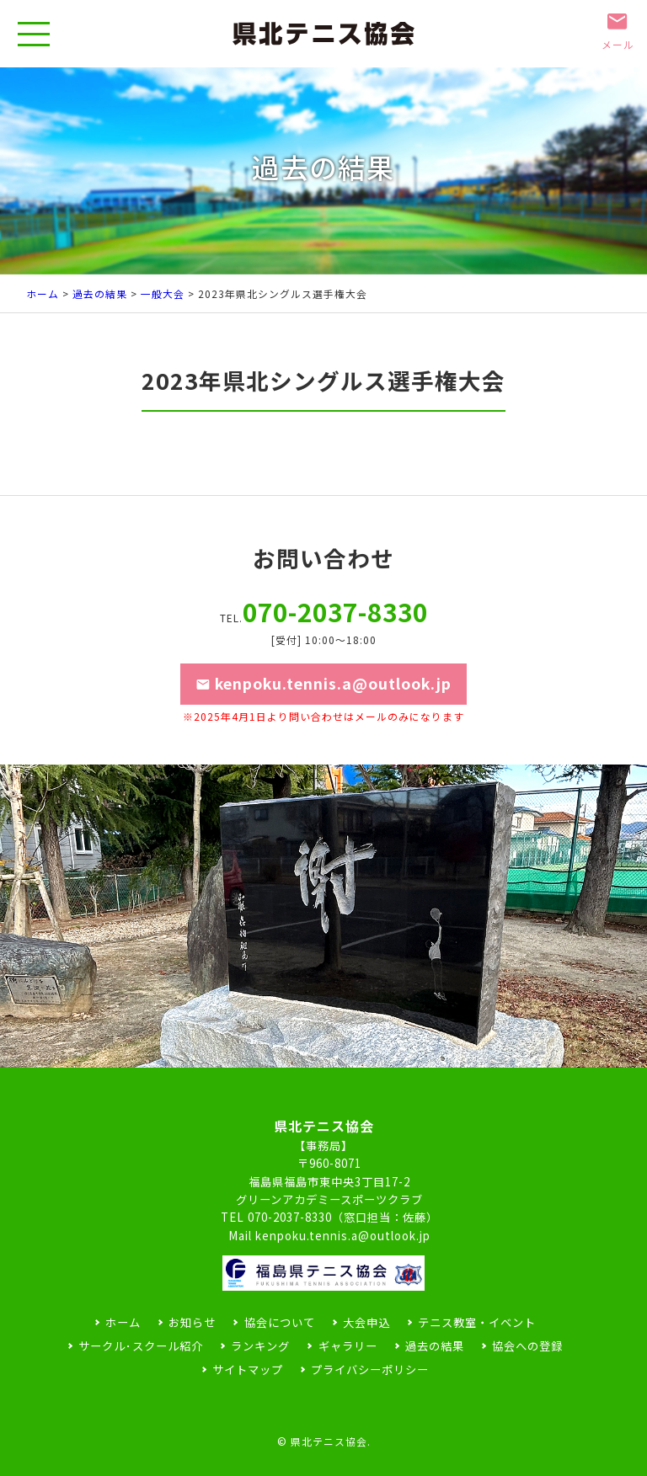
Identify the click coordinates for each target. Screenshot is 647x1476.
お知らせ (192, 1322)
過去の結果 (99, 293)
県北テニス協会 (329, 1441)
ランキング (260, 1346)
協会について (279, 1322)
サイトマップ (247, 1369)
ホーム (42, 293)
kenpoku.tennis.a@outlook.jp (323, 697)
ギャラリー (347, 1346)
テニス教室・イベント (477, 1322)
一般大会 (162, 293)
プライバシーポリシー (370, 1369)
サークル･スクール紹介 (140, 1346)
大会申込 (366, 1322)
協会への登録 (527, 1346)
